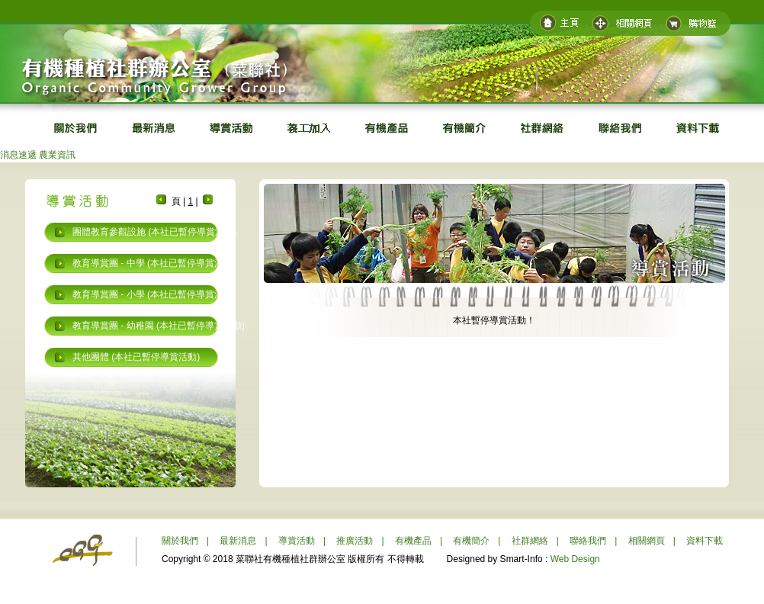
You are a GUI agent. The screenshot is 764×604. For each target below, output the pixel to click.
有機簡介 (471, 540)
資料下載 (704, 540)
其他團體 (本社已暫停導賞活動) (136, 357)
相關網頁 (646, 540)
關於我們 (180, 540)
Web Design (575, 559)
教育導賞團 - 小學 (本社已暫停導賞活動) (154, 294)
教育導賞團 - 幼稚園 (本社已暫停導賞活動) (158, 325)
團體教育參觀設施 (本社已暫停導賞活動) (154, 231)
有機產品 (413, 540)
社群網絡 (530, 540)
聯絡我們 (588, 540)
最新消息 (238, 540)
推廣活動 (354, 540)
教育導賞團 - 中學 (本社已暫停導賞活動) (154, 263)
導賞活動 (296, 540)
